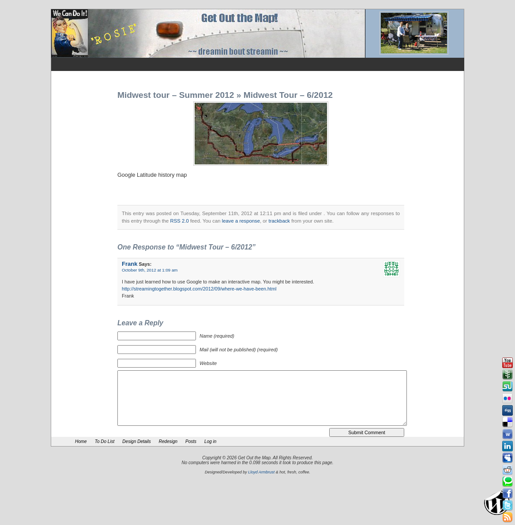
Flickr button (507, 398)
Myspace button (507, 458)
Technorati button (507, 482)
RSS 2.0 (179, 220)
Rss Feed (507, 517)
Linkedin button (507, 446)
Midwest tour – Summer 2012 (175, 95)
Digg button (507, 410)
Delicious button (507, 422)
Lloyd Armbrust (261, 472)
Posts (190, 441)
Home (81, 441)
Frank (130, 264)
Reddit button (507, 470)
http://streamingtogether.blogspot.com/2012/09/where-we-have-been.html (199, 288)
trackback (279, 220)
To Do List (105, 441)
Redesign (168, 441)
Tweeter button (507, 505)
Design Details (136, 441)
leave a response (241, 220)
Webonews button (507, 434)
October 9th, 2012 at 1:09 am (149, 270)
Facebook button (507, 493)
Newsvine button (507, 374)
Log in (210, 441)
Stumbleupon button (507, 386)
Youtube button (507, 362)
